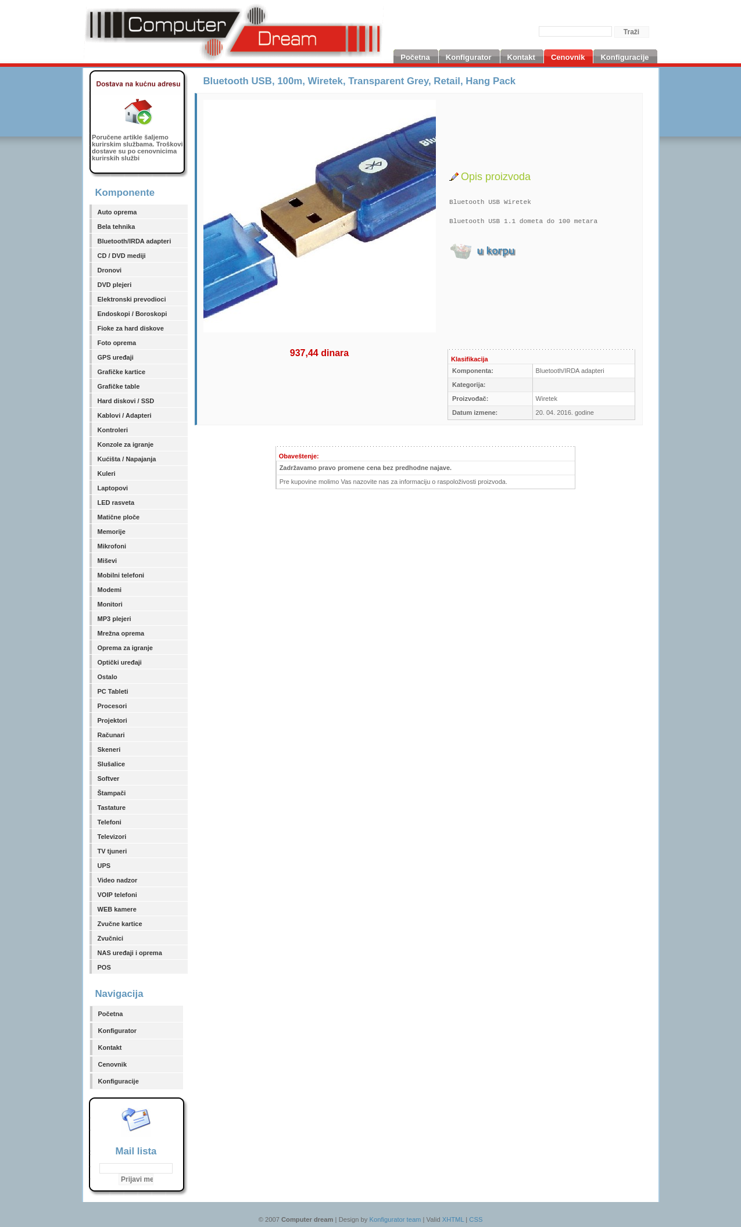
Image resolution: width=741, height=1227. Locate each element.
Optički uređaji (120, 662)
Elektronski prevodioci (132, 299)
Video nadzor (118, 880)
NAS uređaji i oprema (130, 952)
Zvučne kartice (120, 923)
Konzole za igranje (126, 444)
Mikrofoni (112, 546)
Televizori (112, 836)
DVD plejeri (115, 284)
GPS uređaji (116, 357)
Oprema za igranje (125, 647)
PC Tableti (113, 691)
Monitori (110, 604)
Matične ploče (119, 517)
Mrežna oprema (121, 633)
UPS (104, 865)
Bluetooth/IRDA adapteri (134, 241)
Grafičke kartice (122, 371)
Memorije (112, 531)
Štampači (112, 793)
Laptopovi (113, 488)
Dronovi (110, 270)
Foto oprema (117, 342)
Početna (110, 1013)
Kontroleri (113, 429)
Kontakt (110, 1047)
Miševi (107, 560)
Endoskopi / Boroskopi (132, 313)
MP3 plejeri (114, 618)
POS (104, 967)
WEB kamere (117, 909)
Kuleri (107, 473)
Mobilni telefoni (121, 575)
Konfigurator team (395, 1219)
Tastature (112, 807)
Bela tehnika (116, 226)
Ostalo (107, 676)
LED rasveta (116, 502)
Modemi (110, 589)
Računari (111, 734)
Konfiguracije (118, 1081)
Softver (109, 778)
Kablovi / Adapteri (125, 415)
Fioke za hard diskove (131, 328)
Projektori (112, 720)
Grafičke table (119, 386)
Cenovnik (112, 1064)
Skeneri (109, 749)
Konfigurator (117, 1030)
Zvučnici (111, 938)
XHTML (453, 1219)
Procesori (112, 705)
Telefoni (109, 822)
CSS (475, 1219)
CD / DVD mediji (122, 255)
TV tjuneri (112, 851)
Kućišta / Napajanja (127, 458)
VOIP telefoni (117, 894)
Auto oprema (117, 212)
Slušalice (112, 763)
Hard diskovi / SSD (126, 400)
